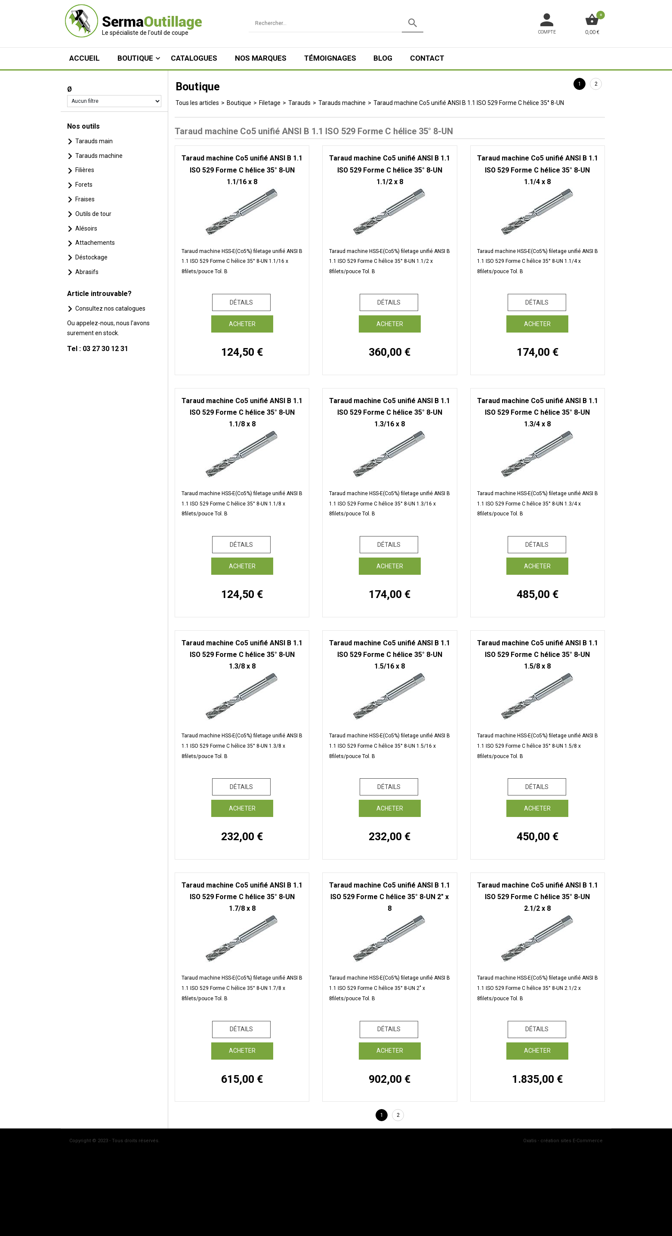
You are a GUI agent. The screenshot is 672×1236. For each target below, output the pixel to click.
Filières (84, 169)
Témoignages (330, 58)
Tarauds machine (99, 155)
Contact (427, 58)
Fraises (85, 199)
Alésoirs (86, 228)
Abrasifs (87, 271)
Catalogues (194, 58)
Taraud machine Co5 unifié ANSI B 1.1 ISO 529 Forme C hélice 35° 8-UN (468, 102)
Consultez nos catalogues (110, 308)
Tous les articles (197, 102)
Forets (83, 184)
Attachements (95, 242)
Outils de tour (93, 213)
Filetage (270, 102)
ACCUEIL (84, 58)
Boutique (135, 58)
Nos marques (261, 58)
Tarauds (299, 102)
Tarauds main (94, 141)
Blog (382, 58)
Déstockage (91, 257)
